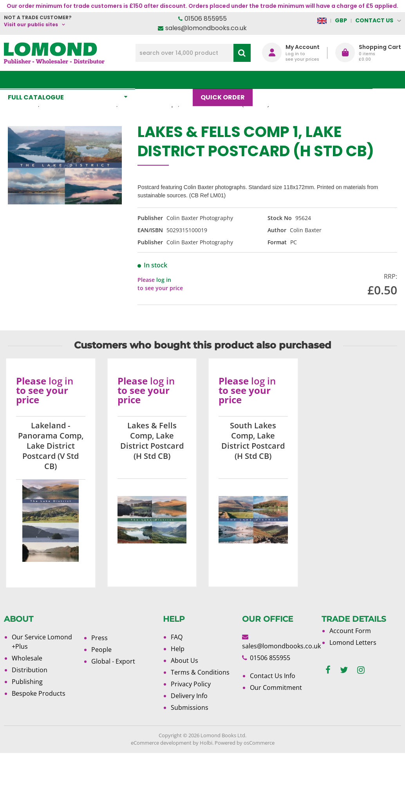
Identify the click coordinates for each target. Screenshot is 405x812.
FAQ (177, 637)
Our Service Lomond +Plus (42, 642)
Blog (273, 79)
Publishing (27, 681)
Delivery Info (189, 695)
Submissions (189, 707)
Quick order (226, 79)
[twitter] (344, 670)
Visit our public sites (31, 24)
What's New (168, 79)
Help (177, 648)
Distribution (29, 670)
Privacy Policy (191, 684)
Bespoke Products (38, 693)
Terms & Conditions (200, 672)
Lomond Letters (352, 642)
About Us (314, 79)
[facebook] (328, 670)
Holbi (206, 742)
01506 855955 (205, 18)
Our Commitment (276, 687)
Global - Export (113, 661)
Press (99, 637)
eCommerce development (161, 742)
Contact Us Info (272, 675)
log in (163, 279)
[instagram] (361, 670)
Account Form (350, 630)
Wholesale (27, 658)
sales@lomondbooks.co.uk (206, 27)
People (101, 649)
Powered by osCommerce (245, 742)
